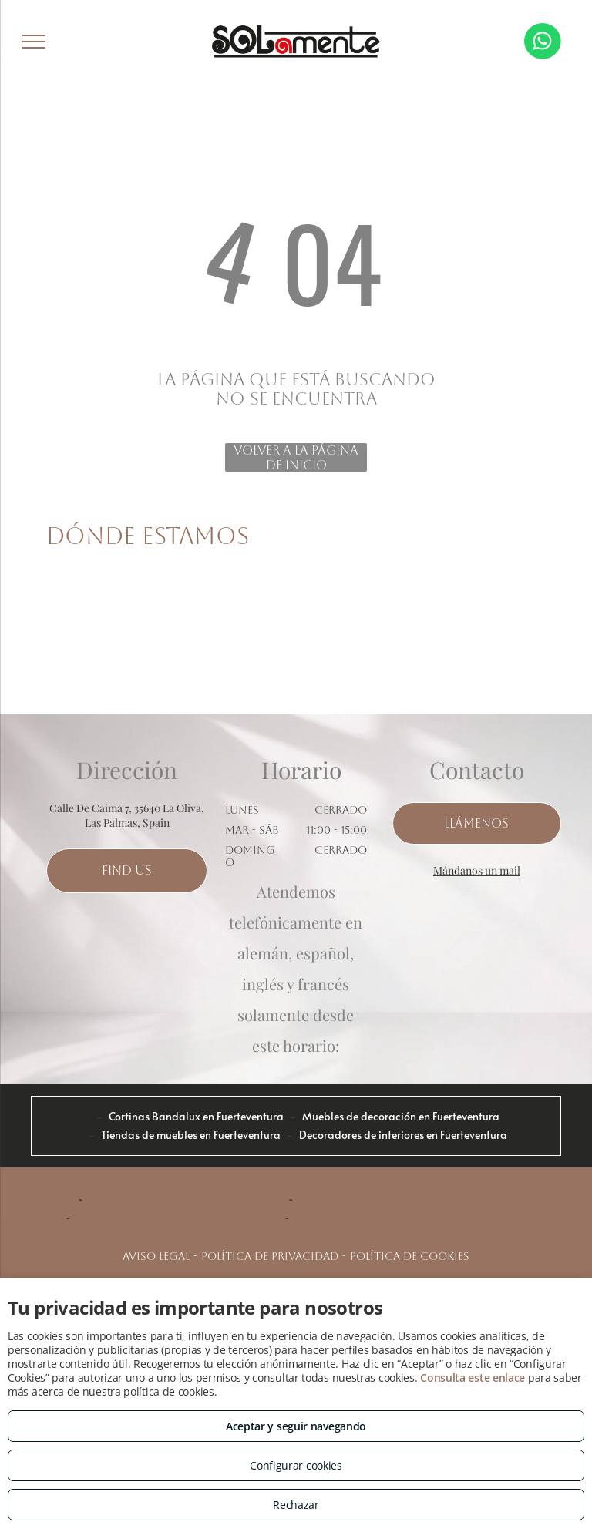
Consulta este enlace (472, 1377)
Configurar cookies (296, 1465)
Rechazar (296, 1504)
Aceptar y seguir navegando (296, 1426)
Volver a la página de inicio (296, 457)
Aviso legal (156, 1256)
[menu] (34, 42)
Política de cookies (409, 1256)
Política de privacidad (269, 1256)
